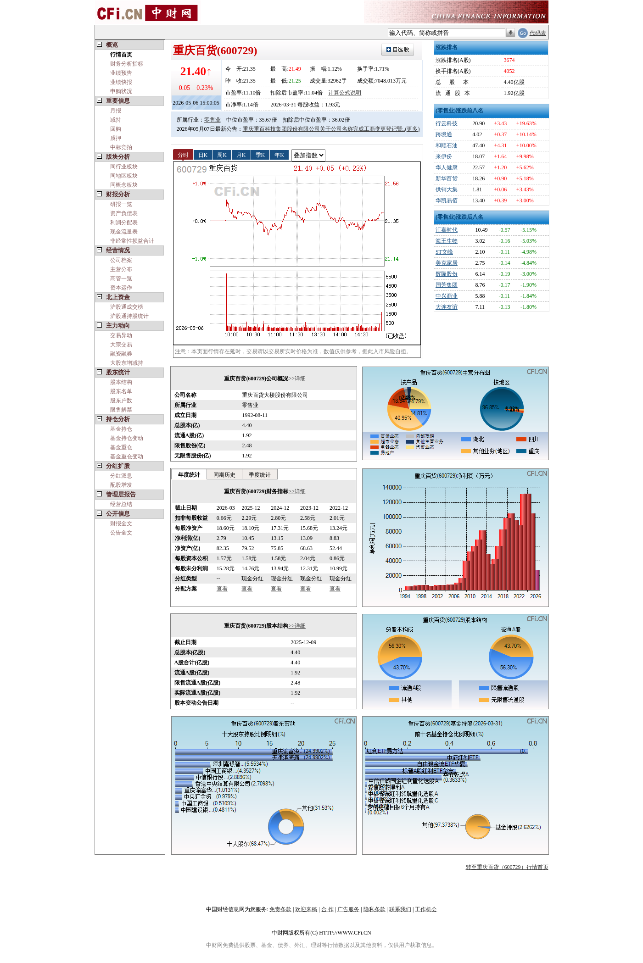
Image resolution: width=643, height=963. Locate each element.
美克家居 (447, 263)
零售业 (212, 120)
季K (260, 154)
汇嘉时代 (447, 230)
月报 (115, 110)
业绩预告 (121, 73)
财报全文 (121, 523)
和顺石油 (447, 145)
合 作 (327, 909)
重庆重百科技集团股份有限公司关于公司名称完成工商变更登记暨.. (324, 129)
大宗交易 (121, 344)
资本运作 (121, 287)
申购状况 (121, 91)
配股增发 (121, 485)
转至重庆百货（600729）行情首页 (507, 867)
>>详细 (297, 378)
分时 (183, 154)
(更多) (412, 129)
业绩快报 (121, 82)
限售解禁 (121, 409)
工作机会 (426, 909)
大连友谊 (447, 307)
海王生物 (447, 241)
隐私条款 (374, 909)
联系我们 (400, 909)
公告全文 (121, 532)
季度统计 (260, 475)
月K (241, 154)
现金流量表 (124, 231)
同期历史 (224, 475)
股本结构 (121, 382)
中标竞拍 (121, 147)
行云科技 (447, 123)
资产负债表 (124, 213)
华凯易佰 (447, 200)
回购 (115, 129)
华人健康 (447, 167)
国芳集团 (447, 285)
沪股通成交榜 (126, 307)
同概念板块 (124, 185)
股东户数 (121, 400)
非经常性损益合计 (132, 241)
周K (222, 154)
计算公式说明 (344, 92)
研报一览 (121, 204)
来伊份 (444, 156)
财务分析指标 (126, 64)
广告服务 (348, 909)
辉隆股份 (447, 274)
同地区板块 (124, 176)
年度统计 (189, 475)
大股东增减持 (126, 363)
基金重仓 (121, 447)
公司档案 (121, 260)
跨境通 (444, 134)
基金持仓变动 (126, 438)
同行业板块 (124, 166)
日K (203, 154)
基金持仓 (121, 429)
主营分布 (121, 269)
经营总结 (121, 504)
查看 (222, 588)
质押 (115, 138)
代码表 (538, 33)
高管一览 (121, 278)
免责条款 (280, 909)
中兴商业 (447, 296)
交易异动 (121, 335)
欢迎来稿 (306, 909)
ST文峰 (444, 252)
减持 (115, 120)
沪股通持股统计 (129, 316)
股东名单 (121, 391)
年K (279, 154)
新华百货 (447, 178)
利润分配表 (124, 222)
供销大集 (447, 189)
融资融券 (121, 354)
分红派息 (121, 476)
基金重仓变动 (126, 456)
